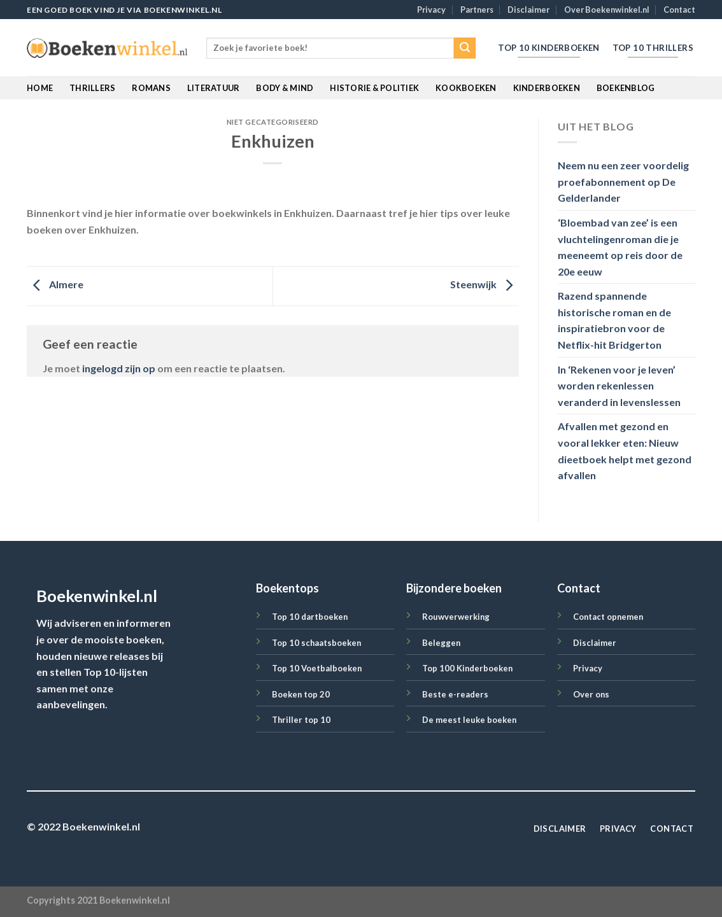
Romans (151, 88)
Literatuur (213, 88)
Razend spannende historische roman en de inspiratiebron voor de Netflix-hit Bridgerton (614, 320)
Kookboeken (466, 88)
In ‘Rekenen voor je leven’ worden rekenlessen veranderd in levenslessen (619, 385)
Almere (55, 285)
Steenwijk (484, 285)
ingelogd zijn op (118, 368)
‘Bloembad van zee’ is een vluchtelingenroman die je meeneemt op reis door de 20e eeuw (620, 246)
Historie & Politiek (374, 88)
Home (40, 88)
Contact (679, 9)
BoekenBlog (626, 88)
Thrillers (92, 88)
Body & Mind (284, 88)
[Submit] (465, 48)
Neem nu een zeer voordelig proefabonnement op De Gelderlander (623, 182)
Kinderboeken (546, 88)
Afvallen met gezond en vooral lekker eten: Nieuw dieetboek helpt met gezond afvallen (624, 451)
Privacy (431, 9)
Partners (476, 9)
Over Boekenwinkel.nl (606, 9)
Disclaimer (528, 9)
